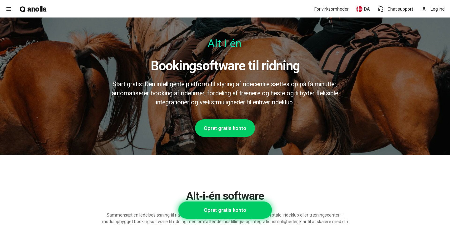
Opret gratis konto (225, 128)
